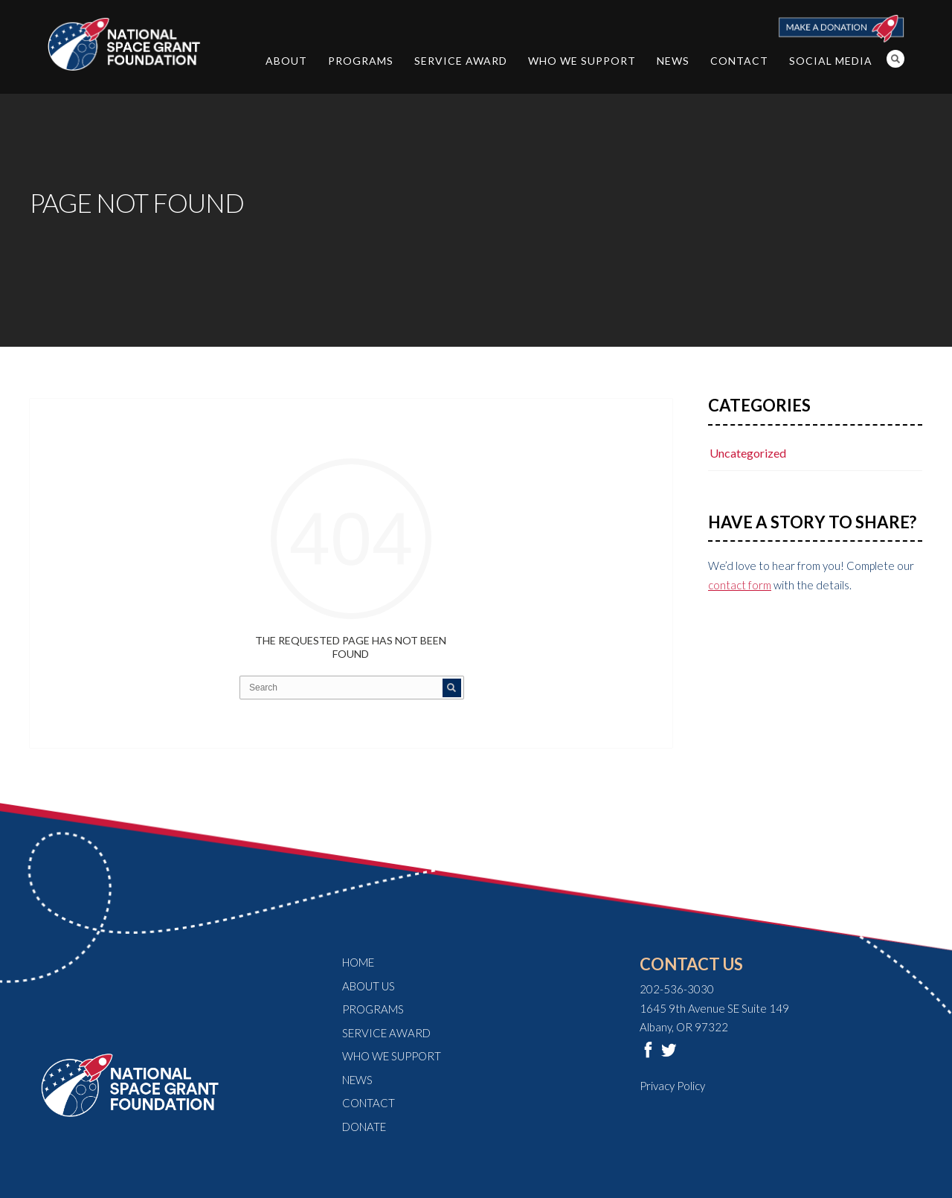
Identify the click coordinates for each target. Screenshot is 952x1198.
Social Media (830, 60)
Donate (364, 1126)
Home (358, 962)
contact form (739, 585)
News (673, 60)
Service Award (460, 60)
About (286, 60)
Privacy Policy (672, 1085)
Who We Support (582, 60)
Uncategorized (748, 453)
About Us (368, 986)
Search (895, 59)
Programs (360, 60)
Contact (739, 60)
